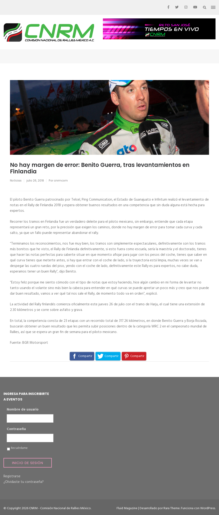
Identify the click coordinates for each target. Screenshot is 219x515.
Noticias (16, 180)
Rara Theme (171, 508)
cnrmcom (61, 180)
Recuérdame (19, 448)
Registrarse (11, 476)
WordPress (207, 508)
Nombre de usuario (23, 409)
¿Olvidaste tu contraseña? (23, 482)
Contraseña (16, 429)
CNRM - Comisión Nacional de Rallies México (60, 508)
